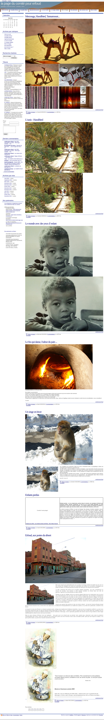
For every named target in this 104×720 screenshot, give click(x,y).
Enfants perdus (32, 494)
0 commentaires (50, 112)
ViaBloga (71, 715)
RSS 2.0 (8, 715)
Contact (9, 1)
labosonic (84, 715)
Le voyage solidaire (55, 10)
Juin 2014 (6, 192)
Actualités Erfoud (14, 10)
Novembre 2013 (8, 197)
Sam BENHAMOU (8, 80)
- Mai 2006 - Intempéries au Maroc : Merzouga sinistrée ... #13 (11, 144)
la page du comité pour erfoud (21, 3)
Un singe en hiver (33, 411)
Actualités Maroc (24, 10)
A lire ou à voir (5, 10)
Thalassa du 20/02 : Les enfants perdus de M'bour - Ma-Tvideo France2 (42, 523)
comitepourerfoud (8, 91)
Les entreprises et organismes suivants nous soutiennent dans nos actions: (13, 205)
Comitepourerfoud (8, 65)
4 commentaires (49, 527)
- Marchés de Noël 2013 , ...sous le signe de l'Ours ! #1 (13, 148)
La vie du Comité (45, 10)
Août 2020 (6, 179)
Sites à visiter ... (94, 10)
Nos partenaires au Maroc (10, 232)
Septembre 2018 (8, 181)
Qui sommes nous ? (84, 10)
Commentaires (16, 715)
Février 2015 (7, 187)
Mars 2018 (6, 183)
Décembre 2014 (8, 189)
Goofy (79, 715)
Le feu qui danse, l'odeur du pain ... (41, 341)
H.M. (5, 72)
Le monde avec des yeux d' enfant (40, 223)
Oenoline (101, 715)
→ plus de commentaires (8, 173)
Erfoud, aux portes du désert (38, 535)
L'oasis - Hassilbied (34, 119)
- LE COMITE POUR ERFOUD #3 (13, 160)
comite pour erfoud (8, 97)
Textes (21, 715)
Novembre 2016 (8, 184)
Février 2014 (7, 195)
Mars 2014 (6, 194)
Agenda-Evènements (34, 10)
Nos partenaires (74, 10)
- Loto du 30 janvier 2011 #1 (12, 161)
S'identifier (4, 1)
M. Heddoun (7, 102)
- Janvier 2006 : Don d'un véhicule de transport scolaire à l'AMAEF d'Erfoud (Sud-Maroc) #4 (13, 164)
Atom (11, 715)
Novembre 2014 (8, 191)
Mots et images (7, 43)
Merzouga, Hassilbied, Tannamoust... (42, 16)
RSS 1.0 (4, 715)
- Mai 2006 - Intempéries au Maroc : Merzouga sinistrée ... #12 (11, 152)
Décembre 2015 (8, 186)
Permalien (28, 113)
